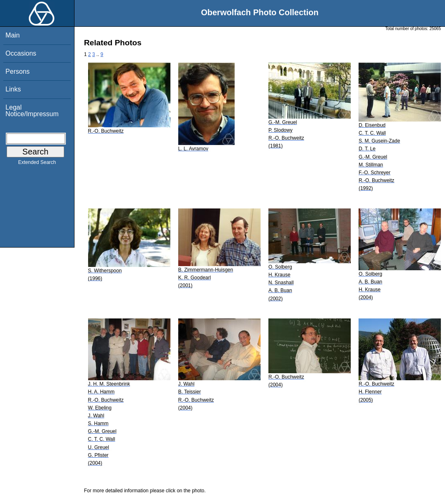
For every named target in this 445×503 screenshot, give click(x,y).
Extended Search (37, 163)
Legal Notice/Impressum (31, 110)
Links (13, 89)
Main (12, 35)
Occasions (20, 53)
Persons (17, 71)
